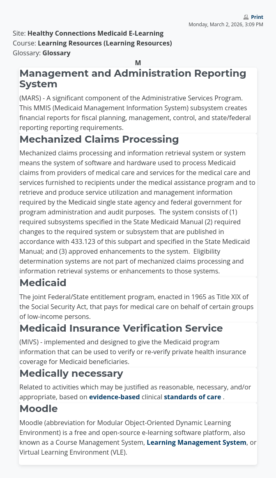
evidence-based (115, 396)
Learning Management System (196, 442)
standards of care (193, 396)
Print (257, 17)
